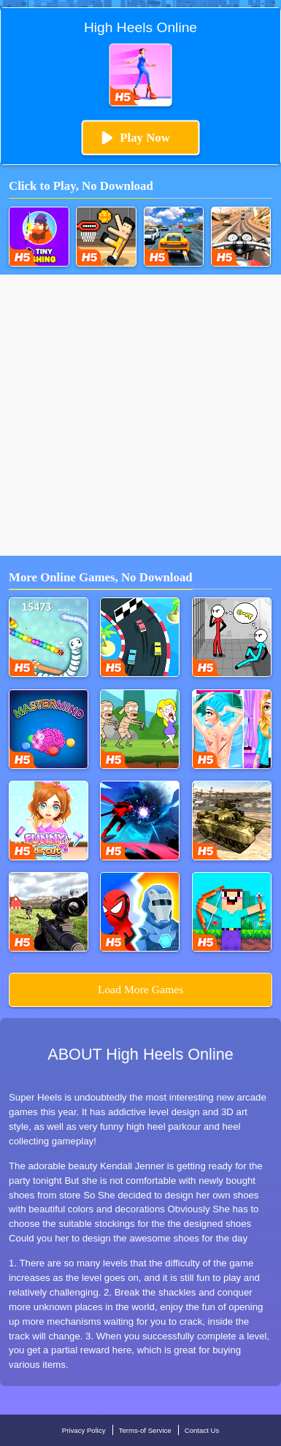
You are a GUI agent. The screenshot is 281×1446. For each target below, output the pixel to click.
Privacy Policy (84, 1430)
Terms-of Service (145, 1430)
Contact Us (202, 1430)
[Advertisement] (140, 415)
